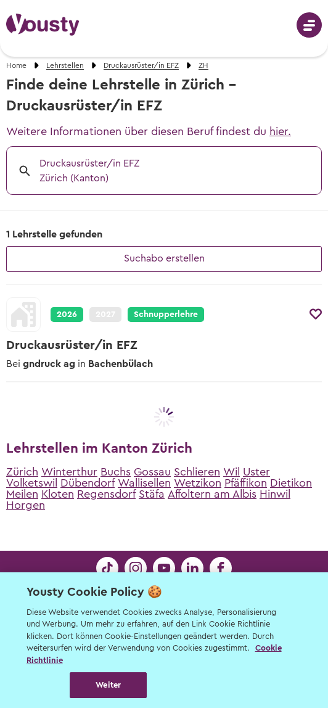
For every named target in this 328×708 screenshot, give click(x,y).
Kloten (57, 494)
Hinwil (275, 494)
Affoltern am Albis (212, 494)
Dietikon (291, 482)
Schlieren (197, 471)
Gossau (152, 471)
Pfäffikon (245, 482)
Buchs (115, 471)
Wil (231, 471)
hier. (280, 131)
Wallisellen (144, 482)
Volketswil (31, 482)
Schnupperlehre (166, 314)
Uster (256, 471)
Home (16, 65)
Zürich (22, 471)
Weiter (108, 685)
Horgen (25, 505)
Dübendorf (87, 482)
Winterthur (69, 471)
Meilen (22, 494)
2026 (67, 314)
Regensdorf (106, 494)
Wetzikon (197, 482)
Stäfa (152, 494)
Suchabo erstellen (164, 258)
